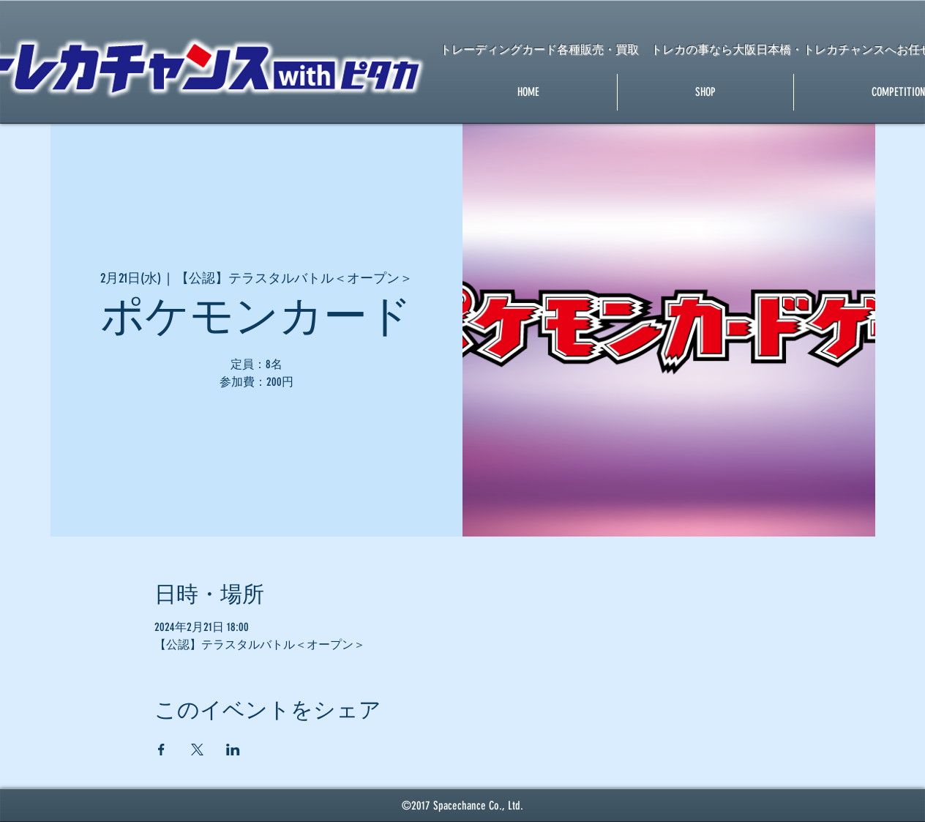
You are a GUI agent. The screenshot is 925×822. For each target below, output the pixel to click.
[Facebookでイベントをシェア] (161, 749)
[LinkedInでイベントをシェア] (233, 749)
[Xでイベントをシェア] (197, 749)
